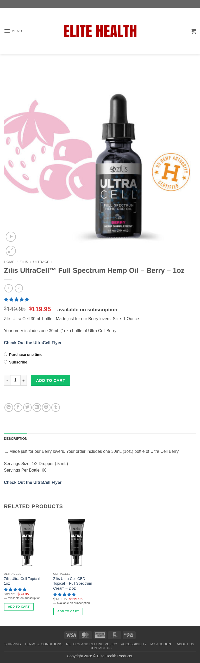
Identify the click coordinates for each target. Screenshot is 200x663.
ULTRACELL (43, 262)
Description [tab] (15, 439)
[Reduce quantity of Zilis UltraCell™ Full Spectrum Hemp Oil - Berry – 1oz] (7, 380)
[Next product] (8, 288)
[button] (13, 31)
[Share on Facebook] (18, 407)
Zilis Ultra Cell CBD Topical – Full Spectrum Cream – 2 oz (72, 583)
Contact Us (101, 648)
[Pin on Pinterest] (46, 407)
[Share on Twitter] (27, 407)
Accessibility (134, 644)
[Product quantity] (15, 380)
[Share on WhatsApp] (8, 407)
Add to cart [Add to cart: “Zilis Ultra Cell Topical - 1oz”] (19, 606)
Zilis (24, 262)
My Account (161, 644)
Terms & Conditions (43, 644)
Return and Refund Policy (91, 644)
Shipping (12, 644)
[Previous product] (19, 288)
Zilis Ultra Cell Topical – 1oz (23, 581)
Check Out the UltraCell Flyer (32, 343)
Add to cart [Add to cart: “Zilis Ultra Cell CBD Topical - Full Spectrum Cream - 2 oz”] (68, 611)
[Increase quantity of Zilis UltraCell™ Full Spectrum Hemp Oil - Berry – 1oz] (24, 380)
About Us (185, 644)
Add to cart (50, 380)
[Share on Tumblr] (55, 407)
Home (9, 262)
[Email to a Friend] (37, 407)
